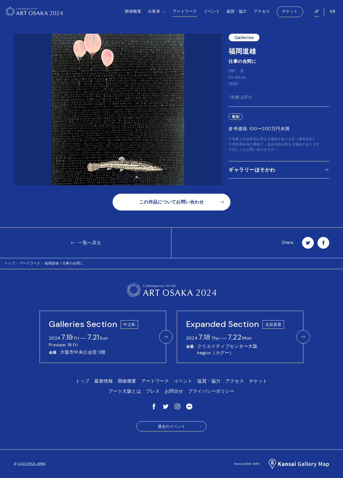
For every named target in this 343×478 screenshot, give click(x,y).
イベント (212, 14)
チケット (290, 14)
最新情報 (103, 381)
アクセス (262, 14)
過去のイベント (180, 426)
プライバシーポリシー (211, 391)
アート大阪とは (125, 391)
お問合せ (174, 391)
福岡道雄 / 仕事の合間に (64, 263)
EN (332, 14)
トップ (9, 263)
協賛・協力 (237, 14)
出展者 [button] (157, 20)
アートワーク (185, 14)
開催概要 (133, 14)
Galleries (244, 37)
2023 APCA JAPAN (31, 464)
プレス (153, 391)
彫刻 (235, 117)
